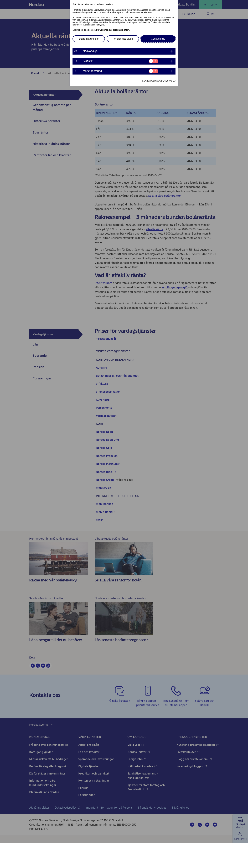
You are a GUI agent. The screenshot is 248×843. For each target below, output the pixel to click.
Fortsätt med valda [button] (123, 38)
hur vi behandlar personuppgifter (112, 30)
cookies (88, 30)
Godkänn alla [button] (158, 38)
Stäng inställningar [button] (89, 38)
